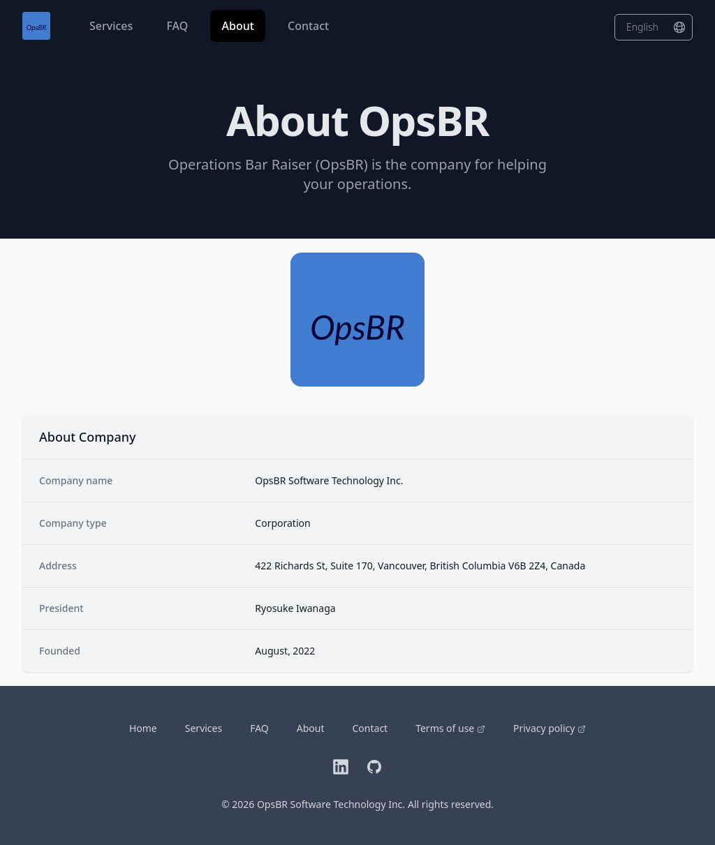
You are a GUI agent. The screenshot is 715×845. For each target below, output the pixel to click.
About (239, 25)
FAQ (178, 25)
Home (143, 728)
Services (112, 25)
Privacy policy (549, 728)
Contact (308, 25)
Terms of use (450, 728)
